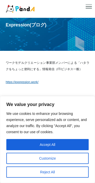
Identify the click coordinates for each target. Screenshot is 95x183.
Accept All (47, 145)
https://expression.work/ (22, 82)
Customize (47, 158)
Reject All (47, 172)
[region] (47, 139)
